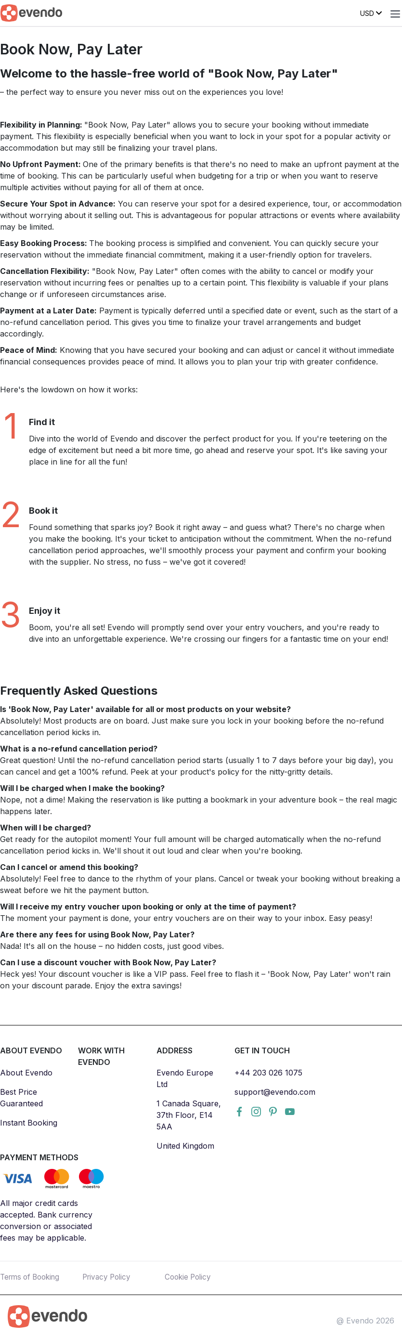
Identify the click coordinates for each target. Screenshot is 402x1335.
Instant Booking (28, 1123)
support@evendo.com (274, 1092)
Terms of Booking (32, 1277)
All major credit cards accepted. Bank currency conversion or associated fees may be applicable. (46, 1220)
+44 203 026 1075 (268, 1072)
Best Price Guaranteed (21, 1097)
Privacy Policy (108, 1277)
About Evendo (26, 1072)
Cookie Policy (189, 1277)
